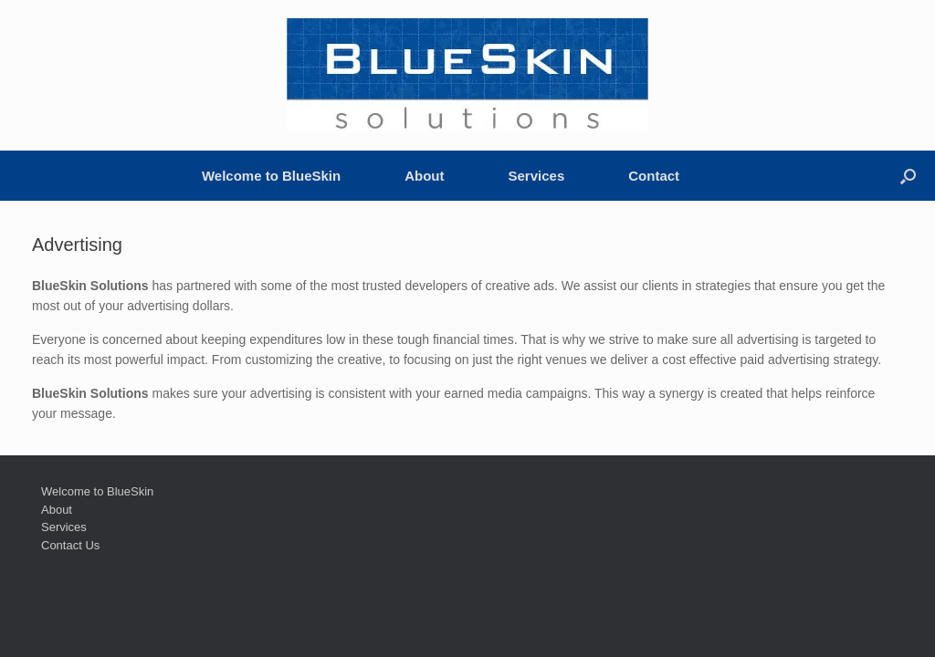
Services (537, 175)
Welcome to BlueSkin (271, 175)
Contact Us (70, 545)
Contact (653, 175)
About (424, 175)
